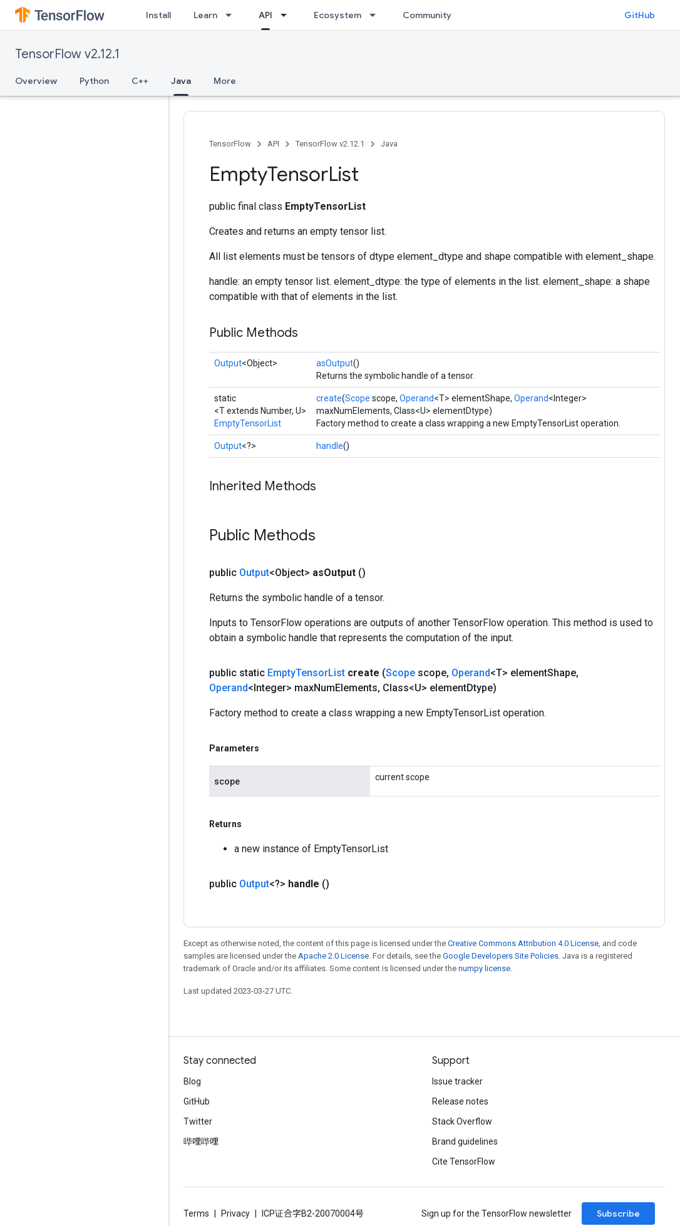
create (329, 398)
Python (94, 80)
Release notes (460, 1101)
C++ (139, 80)
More (225, 80)
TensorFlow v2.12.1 (67, 54)
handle (329, 446)
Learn (205, 15)
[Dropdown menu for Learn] (232, 15)
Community (427, 15)
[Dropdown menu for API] (287, 15)
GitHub (639, 15)
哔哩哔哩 (201, 1141)
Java (389, 143)
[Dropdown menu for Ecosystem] (376, 15)
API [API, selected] (265, 15)
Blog (192, 1081)
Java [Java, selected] (181, 80)
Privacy (235, 1213)
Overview (36, 80)
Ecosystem (337, 15)
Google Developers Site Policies (501, 956)
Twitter (197, 1121)
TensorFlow (230, 143)
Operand (416, 398)
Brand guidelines (465, 1141)
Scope (357, 398)
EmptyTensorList (247, 423)
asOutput (334, 363)
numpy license (484, 968)
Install (158, 15)
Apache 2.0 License (333, 956)
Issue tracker (457, 1081)
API (273, 143)
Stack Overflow (462, 1121)
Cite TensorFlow (463, 1161)
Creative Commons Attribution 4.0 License (523, 943)
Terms (196, 1213)
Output (228, 363)
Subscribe (618, 1213)
